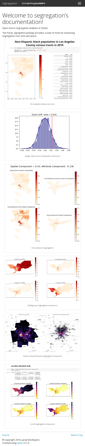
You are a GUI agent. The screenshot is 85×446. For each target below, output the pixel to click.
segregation (9, 3)
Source (5, 434)
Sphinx (20, 442)
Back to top (77, 434)
